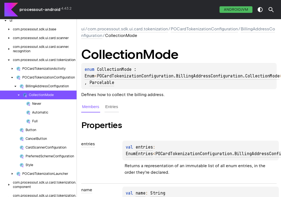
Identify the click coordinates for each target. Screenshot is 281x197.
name (140, 193)
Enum (89, 76)
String (157, 193)
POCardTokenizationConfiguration (204, 29)
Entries (111, 106)
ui (83, 29)
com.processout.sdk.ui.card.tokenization (128, 29)
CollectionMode (114, 69)
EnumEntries (139, 154)
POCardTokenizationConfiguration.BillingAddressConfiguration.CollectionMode (188, 76)
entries (144, 147)
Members (90, 106)
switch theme (260, 9)
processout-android (39, 9)
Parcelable (101, 82)
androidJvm (236, 9)
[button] (271, 9)
